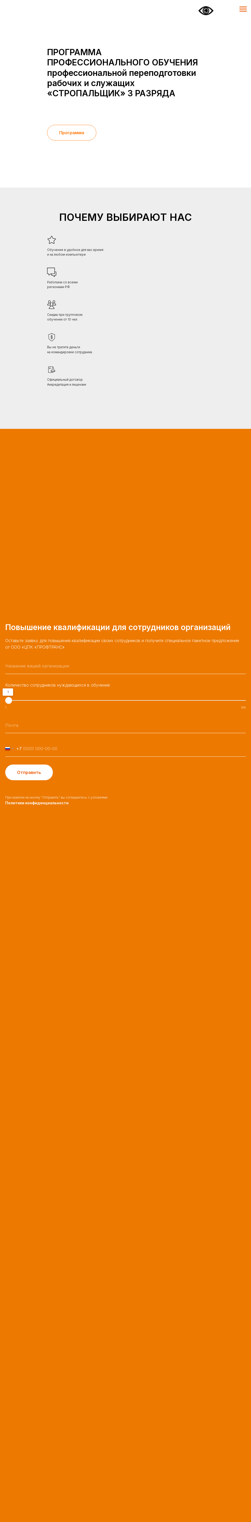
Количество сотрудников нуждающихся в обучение (57, 685)
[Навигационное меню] (243, 9)
